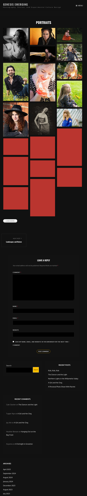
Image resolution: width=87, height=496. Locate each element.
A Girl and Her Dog (55, 383)
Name (15, 306)
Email (15, 318)
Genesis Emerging (15, 4)
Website (16, 330)
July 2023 (6, 494)
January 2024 (8, 481)
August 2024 (8, 477)
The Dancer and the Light (57, 375)
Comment (17, 272)
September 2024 (9, 473)
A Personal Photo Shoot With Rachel (61, 387)
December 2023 (9, 486)
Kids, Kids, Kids (53, 371)
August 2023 (8, 490)
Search (8, 366)
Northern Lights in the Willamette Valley (63, 379)
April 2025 (7, 469)
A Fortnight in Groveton (24, 444)
